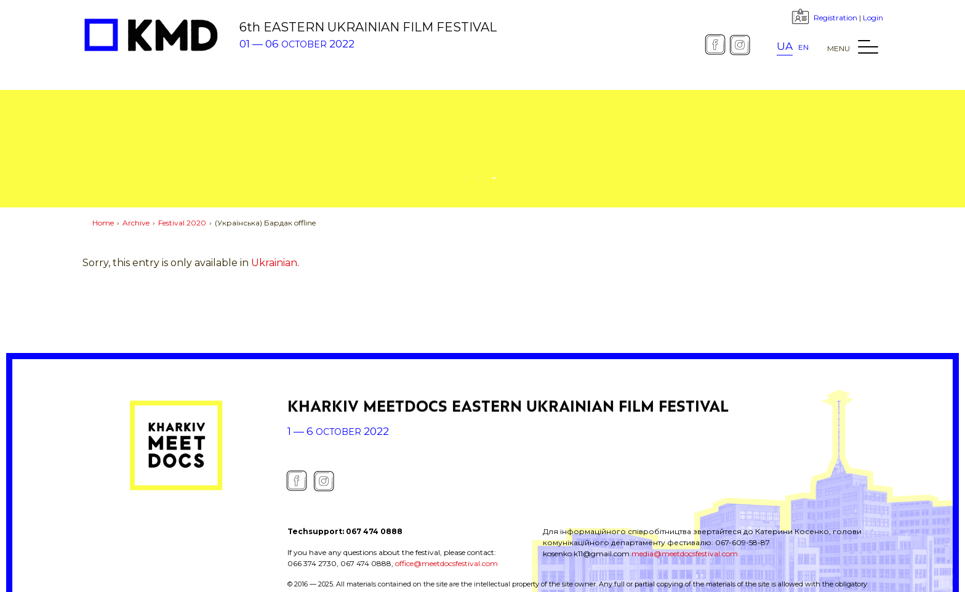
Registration (835, 17)
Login (873, 17)
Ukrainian (274, 263)
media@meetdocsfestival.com (684, 553)
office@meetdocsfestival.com (446, 563)
